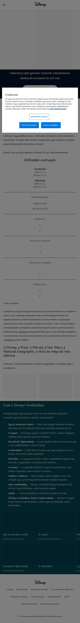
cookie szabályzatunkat (57, 109)
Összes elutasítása (29, 125)
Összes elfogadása (50, 125)
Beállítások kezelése (39, 117)
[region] (40, 110)
